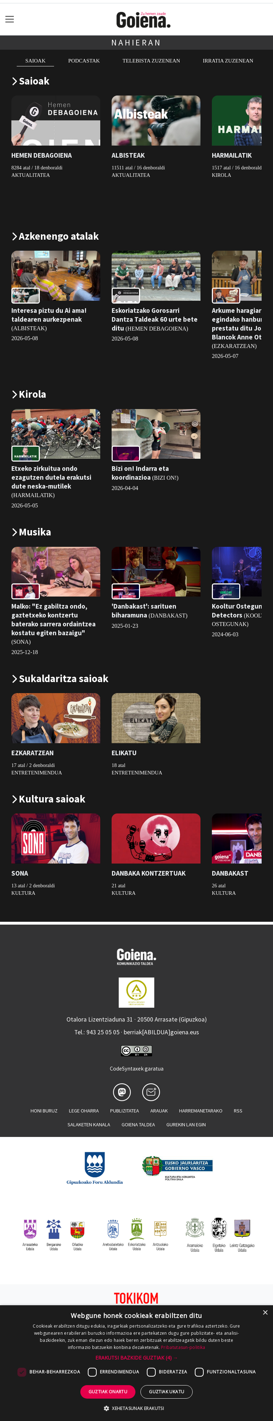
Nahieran (136, 42)
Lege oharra (84, 1110)
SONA (19, 873)
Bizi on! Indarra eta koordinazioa (140, 472)
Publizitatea (124, 1110)
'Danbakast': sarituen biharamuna (144, 610)
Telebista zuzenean (151, 61)
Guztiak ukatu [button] (166, 1392)
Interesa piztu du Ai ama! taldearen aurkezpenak (49, 314)
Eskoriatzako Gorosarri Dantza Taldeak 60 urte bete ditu (155, 319)
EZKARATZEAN (32, 753)
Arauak (159, 1110)
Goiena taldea (138, 1124)
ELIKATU (124, 753)
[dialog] (136, 1363)
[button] (136, 1357)
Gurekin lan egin (186, 1124)
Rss (238, 1110)
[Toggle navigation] (9, 19)
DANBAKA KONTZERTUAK (149, 873)
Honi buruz (44, 1110)
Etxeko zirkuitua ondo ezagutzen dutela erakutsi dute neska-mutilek (51, 477)
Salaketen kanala (89, 1124)
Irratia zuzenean (228, 61)
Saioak (35, 61)
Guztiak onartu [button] (108, 1392)
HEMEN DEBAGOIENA (41, 155)
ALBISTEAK (128, 155)
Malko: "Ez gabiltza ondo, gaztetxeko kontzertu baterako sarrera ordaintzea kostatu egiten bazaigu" (53, 619)
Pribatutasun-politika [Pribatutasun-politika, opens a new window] (183, 1347)
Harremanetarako (201, 1110)
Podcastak (84, 61)
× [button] (265, 1313)
